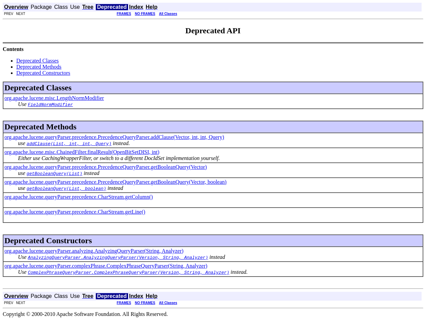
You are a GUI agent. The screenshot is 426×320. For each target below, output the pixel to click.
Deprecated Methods (38, 67)
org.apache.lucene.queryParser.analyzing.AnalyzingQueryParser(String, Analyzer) (93, 251)
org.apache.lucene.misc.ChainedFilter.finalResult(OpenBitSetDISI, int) (81, 152)
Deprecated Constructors (43, 73)
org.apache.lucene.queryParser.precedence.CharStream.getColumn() (78, 197)
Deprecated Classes (37, 61)
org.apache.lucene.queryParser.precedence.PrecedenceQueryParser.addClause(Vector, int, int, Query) (114, 137)
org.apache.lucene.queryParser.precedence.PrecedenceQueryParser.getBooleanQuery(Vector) (105, 167)
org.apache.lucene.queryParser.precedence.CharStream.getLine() (74, 212)
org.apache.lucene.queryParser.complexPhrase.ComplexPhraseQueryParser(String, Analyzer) (105, 266)
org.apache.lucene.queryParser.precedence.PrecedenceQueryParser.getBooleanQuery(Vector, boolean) (115, 182)
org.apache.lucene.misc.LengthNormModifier (54, 98)
